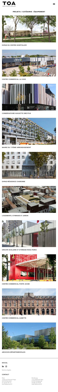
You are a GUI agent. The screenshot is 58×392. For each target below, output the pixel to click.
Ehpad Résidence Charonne (13, 181)
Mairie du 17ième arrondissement (16, 147)
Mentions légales (6, 370)
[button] (54, 4)
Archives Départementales (13, 352)
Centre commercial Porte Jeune (16, 284)
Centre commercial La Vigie (14, 79)
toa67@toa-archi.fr (37, 384)
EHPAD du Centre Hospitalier (14, 45)
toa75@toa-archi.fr (7, 384)
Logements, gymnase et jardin (15, 216)
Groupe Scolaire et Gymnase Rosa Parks (19, 250)
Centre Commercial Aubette (14, 318)
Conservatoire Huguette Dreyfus (16, 113)
